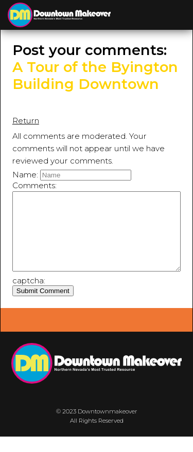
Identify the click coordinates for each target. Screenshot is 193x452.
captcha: (28, 296)
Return (25, 120)
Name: (25, 174)
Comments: (34, 185)
